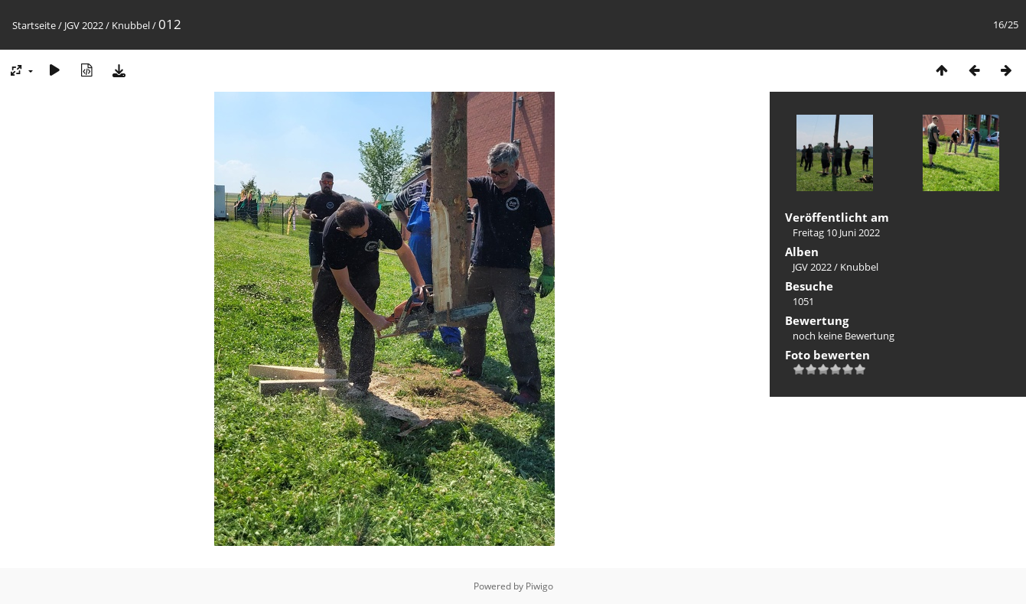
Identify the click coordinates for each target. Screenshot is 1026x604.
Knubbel (131, 25)
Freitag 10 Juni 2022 (836, 232)
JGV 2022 (83, 25)
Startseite (34, 25)
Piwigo (539, 586)
